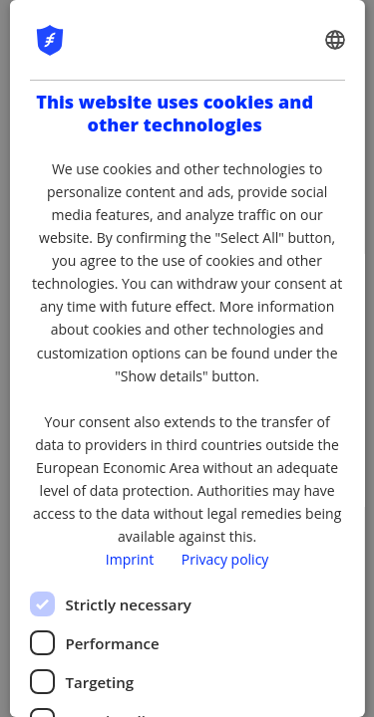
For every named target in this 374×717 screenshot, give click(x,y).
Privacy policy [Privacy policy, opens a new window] (225, 559)
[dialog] (186, 358)
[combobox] (335, 40)
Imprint (130, 559)
